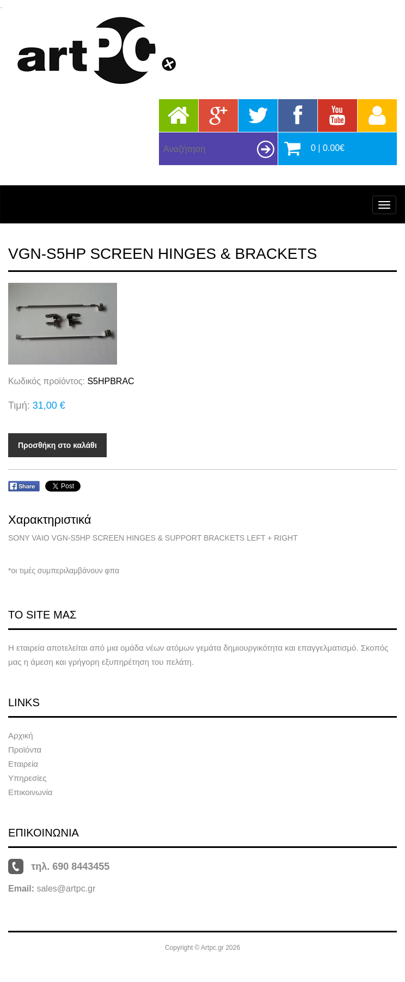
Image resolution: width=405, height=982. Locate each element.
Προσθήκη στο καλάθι (57, 445)
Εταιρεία (23, 763)
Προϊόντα (24, 749)
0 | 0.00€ (328, 148)
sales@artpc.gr (65, 888)
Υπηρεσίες (27, 778)
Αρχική (20, 735)
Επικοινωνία (30, 792)
